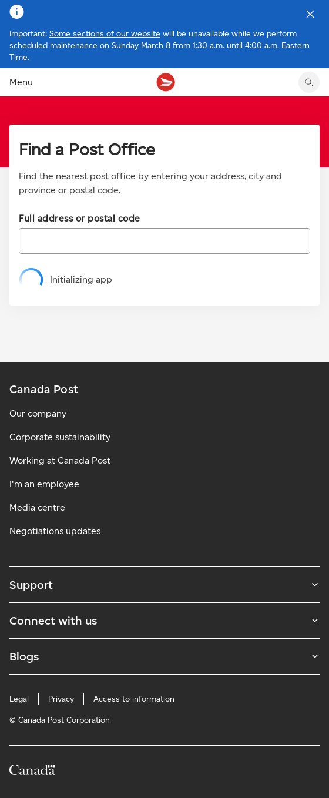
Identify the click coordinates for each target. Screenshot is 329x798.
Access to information (133, 699)
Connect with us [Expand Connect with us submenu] (164, 620)
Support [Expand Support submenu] (164, 585)
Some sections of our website (104, 34)
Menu (21, 82)
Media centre (37, 507)
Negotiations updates (54, 531)
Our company (37, 413)
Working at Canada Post (59, 460)
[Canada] (32, 771)
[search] (309, 82)
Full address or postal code (79, 218)
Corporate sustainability (59, 436)
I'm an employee (44, 483)
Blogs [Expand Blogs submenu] (164, 656)
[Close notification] (310, 14)
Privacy (61, 699)
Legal (19, 699)
